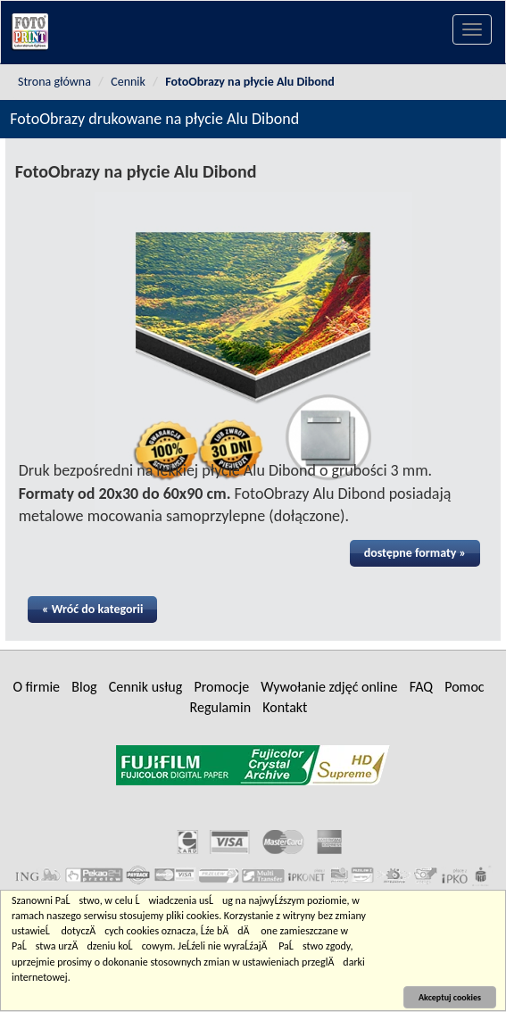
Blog (83, 686)
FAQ (421, 686)
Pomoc (464, 686)
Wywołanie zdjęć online (329, 686)
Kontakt (284, 707)
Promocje (221, 686)
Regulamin (221, 707)
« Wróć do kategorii (93, 609)
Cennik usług (145, 686)
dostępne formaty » (415, 552)
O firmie (36, 686)
